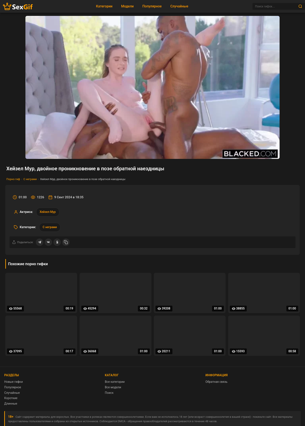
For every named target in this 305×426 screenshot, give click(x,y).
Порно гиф (13, 179)
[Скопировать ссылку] (66, 243)
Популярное (152, 6)
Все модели (113, 388)
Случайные (179, 6)
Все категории (115, 382)
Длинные (10, 404)
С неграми (30, 179)
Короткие (10, 399)
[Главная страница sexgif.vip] (18, 6)
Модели (127, 6)
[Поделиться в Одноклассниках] (57, 243)
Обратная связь (216, 382)
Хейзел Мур (48, 212)
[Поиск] (275, 6)
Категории (104, 6)
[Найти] (300, 6)
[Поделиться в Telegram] (39, 243)
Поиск (109, 393)
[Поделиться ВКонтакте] (48, 243)
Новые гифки (13, 382)
